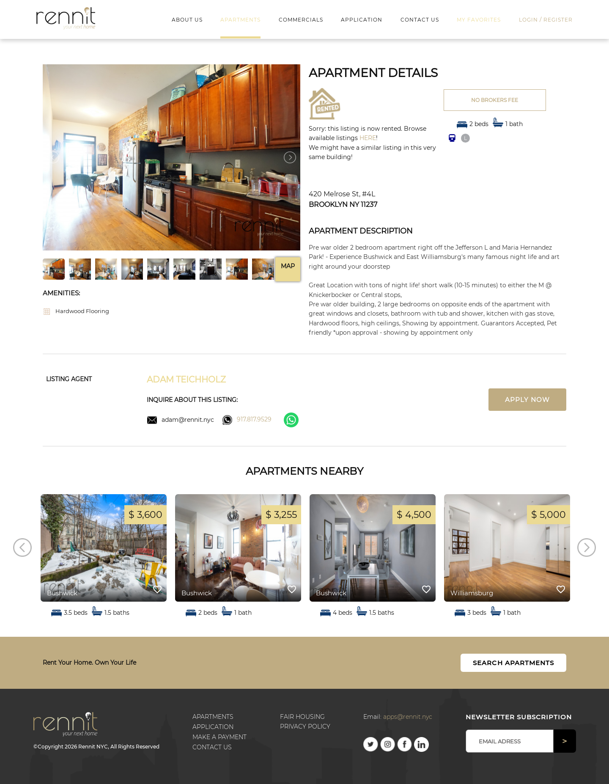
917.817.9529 (254, 419)
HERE (367, 138)
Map (288, 266)
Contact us (212, 747)
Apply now (527, 400)
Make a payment (219, 737)
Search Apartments (513, 663)
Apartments (212, 717)
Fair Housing (302, 717)
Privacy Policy (305, 726)
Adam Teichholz (186, 379)
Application (212, 727)
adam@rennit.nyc (188, 420)
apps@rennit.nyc (407, 717)
